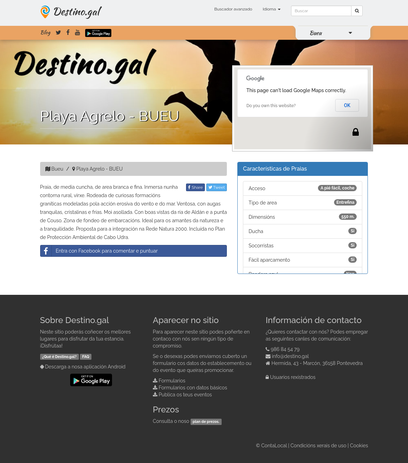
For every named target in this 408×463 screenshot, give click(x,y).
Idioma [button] (272, 9)
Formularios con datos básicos (192, 387)
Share (195, 187)
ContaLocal (274, 445)
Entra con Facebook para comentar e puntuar (99, 250)
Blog (45, 32)
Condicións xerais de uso (318, 445)
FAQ (85, 356)
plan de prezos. (206, 421)
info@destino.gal (290, 356)
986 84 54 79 (285, 349)
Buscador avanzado (233, 9)
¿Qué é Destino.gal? (59, 356)
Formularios (171, 380)
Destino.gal (75, 11)
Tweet (216, 187)
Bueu (315, 33)
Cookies (359, 445)
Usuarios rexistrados (293, 377)
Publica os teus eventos (185, 394)
